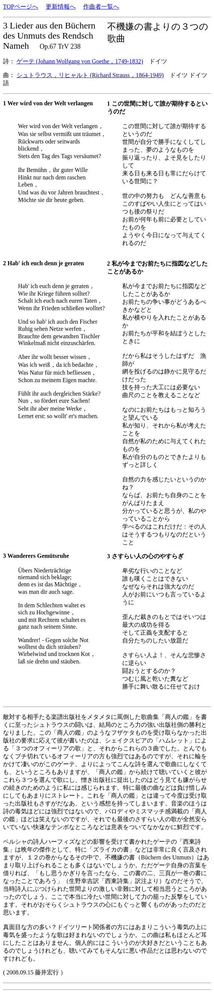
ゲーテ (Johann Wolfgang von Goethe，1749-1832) (79, 61)
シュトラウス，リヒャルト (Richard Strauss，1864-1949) (90, 75)
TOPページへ (20, 6)
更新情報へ (61, 6)
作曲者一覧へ (101, 6)
